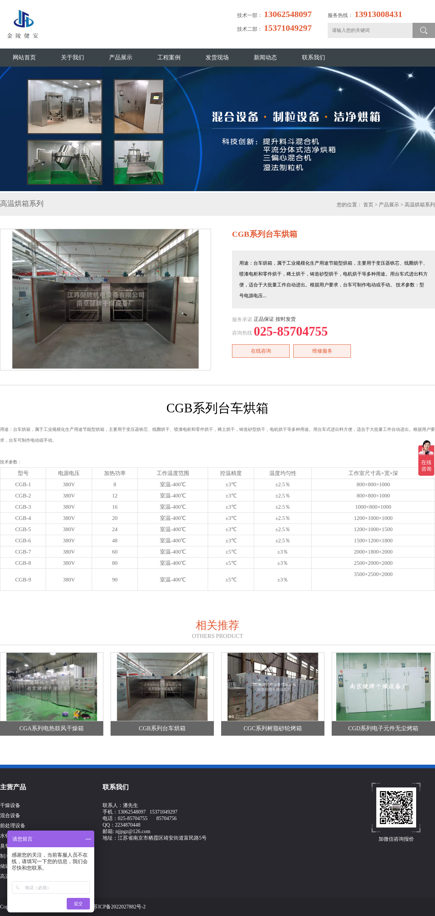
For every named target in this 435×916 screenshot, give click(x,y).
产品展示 (389, 204)
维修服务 (322, 351)
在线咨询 (261, 351)
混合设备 (10, 815)
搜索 (424, 30)
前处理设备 (12, 825)
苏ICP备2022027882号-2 (119, 906)
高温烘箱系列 (420, 204)
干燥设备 (10, 805)
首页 (368, 204)
